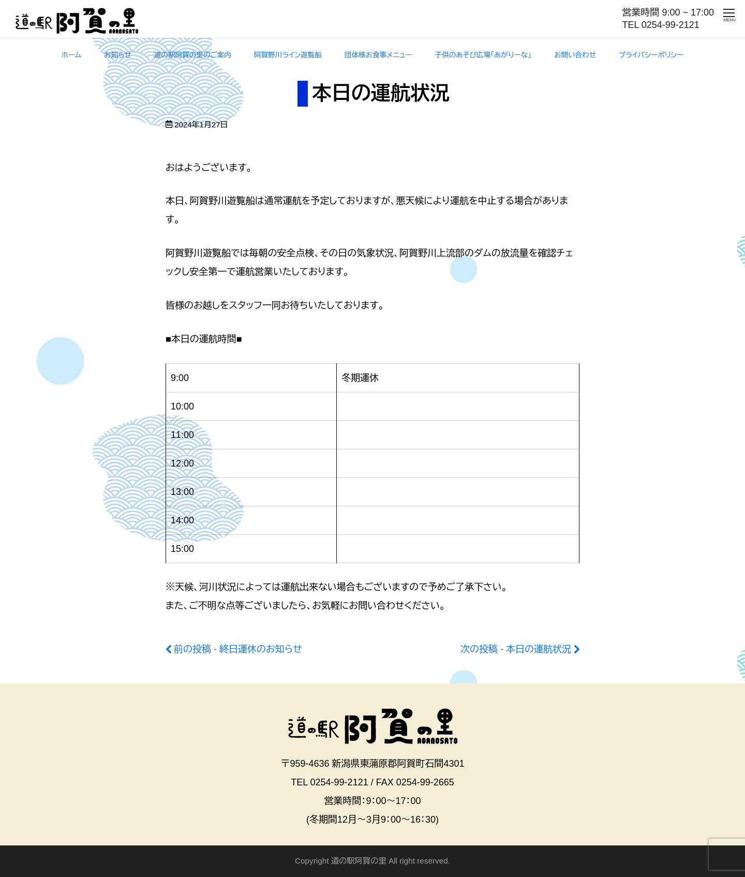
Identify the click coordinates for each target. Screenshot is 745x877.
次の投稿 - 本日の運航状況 (515, 649)
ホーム (71, 55)
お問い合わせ (575, 55)
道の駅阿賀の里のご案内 (192, 55)
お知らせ (117, 55)
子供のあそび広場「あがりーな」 (483, 55)
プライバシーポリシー (651, 55)
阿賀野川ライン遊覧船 (288, 55)
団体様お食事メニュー (378, 55)
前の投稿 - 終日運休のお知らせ (238, 649)
